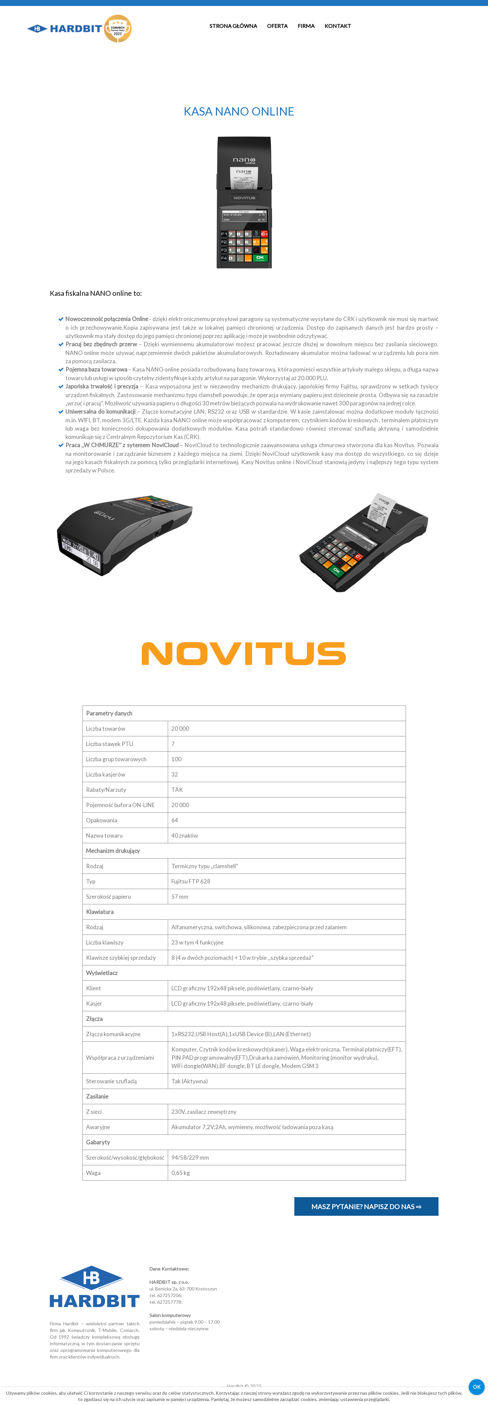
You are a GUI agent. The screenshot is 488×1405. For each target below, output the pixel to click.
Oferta (277, 26)
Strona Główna (233, 26)
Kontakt (338, 26)
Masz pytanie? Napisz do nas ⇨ (366, 1206)
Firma (306, 26)
